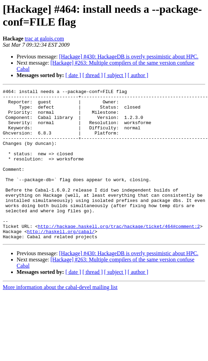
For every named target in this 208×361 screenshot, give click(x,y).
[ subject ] (115, 75)
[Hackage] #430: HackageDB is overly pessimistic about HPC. (129, 56)
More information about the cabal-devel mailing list (60, 317)
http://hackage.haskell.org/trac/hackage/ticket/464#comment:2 (119, 254)
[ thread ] (92, 75)
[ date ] (73, 75)
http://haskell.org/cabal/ (60, 260)
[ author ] (138, 75)
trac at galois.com (44, 38)
